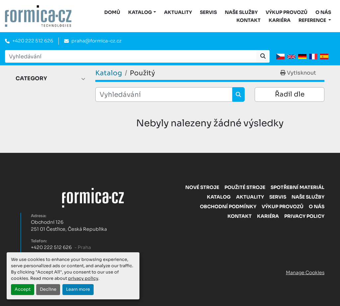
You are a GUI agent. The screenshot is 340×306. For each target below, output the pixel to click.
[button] (142, 12)
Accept (23, 289)
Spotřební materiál (297, 187)
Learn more (78, 289)
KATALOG (140, 12)
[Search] (130, 56)
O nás (323, 12)
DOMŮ (112, 12)
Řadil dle (289, 94)
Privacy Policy (304, 216)
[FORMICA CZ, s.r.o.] (93, 197)
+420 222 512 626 (32, 41)
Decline (48, 289)
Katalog (219, 197)
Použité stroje (244, 187)
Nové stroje (202, 187)
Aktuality (178, 12)
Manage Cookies (305, 272)
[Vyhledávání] (163, 94)
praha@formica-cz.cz (96, 41)
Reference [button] (312, 20)
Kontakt (248, 20)
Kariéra (280, 20)
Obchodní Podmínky (228, 207)
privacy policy (83, 278)
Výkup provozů (286, 12)
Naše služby (241, 12)
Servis (208, 12)
